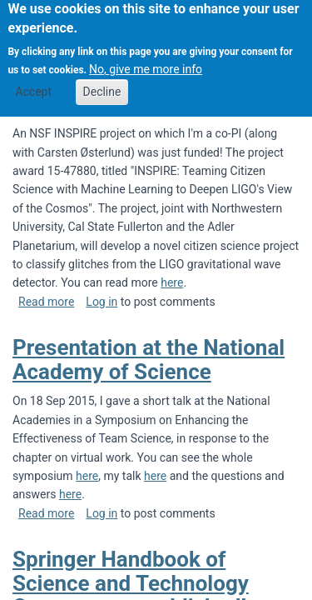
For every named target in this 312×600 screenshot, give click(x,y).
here (172, 282)
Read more (46, 301)
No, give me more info (145, 60)
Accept (33, 82)
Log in (101, 301)
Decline (102, 82)
